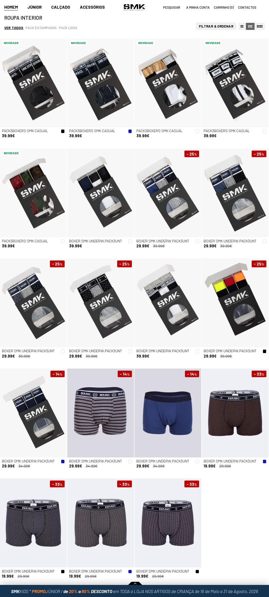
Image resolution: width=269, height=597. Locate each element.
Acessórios (92, 6)
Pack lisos (68, 27)
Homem (11, 6)
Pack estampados (41, 27)
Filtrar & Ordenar (216, 26)
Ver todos (13, 27)
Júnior (34, 6)
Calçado (60, 6)
